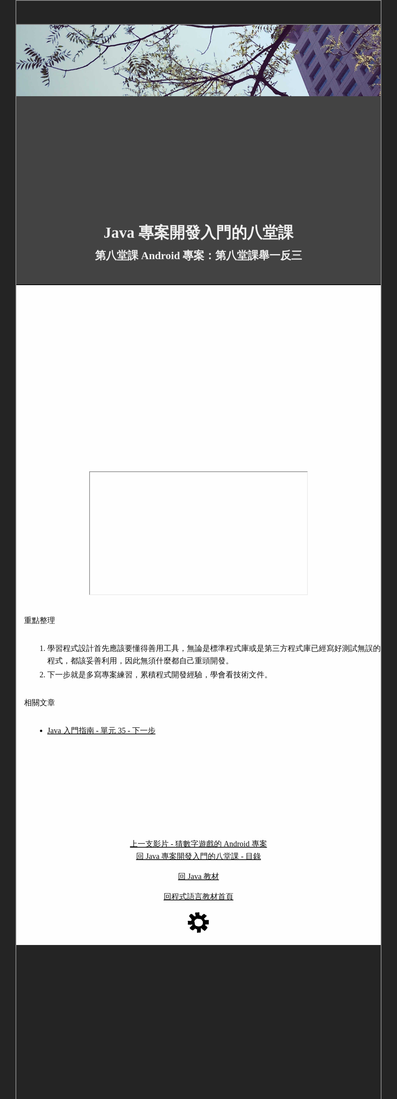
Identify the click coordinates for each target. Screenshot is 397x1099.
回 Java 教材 (198, 876)
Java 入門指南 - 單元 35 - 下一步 (101, 730)
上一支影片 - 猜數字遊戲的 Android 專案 (198, 843)
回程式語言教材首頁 (198, 896)
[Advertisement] (198, 154)
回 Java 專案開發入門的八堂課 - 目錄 (198, 856)
